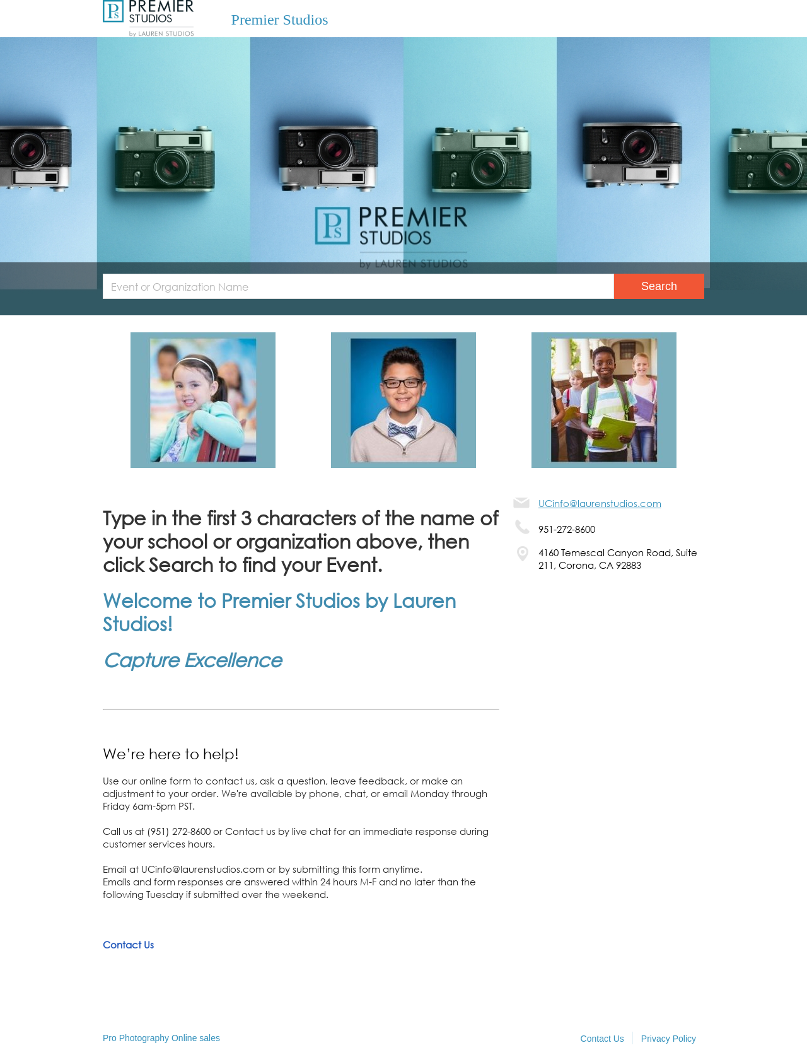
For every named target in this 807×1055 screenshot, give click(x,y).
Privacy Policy (668, 1039)
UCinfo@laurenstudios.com (599, 503)
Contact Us (128, 944)
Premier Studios (279, 19)
